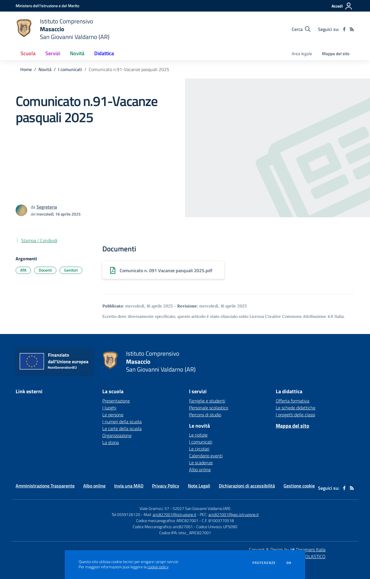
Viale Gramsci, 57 (154, 508)
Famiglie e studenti (207, 400)
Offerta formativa (292, 400)
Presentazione (116, 400)
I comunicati (70, 69)
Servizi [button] (52, 53)
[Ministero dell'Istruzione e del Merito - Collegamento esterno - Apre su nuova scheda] (47, 6)
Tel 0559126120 (126, 514)
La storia (110, 442)
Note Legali (199, 485)
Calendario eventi (206, 455)
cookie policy (157, 567)
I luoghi (109, 407)
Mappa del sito (335, 53)
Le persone (112, 414)
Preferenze (264, 563)
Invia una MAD (128, 485)
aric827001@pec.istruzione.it (233, 514)
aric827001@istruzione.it (174, 514)
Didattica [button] (104, 53)
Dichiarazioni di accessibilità (247, 485)
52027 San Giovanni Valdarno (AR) (201, 508)
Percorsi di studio (205, 414)
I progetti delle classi (295, 414)
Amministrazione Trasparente (45, 485)
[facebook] (344, 29)
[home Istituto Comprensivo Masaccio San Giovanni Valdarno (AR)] (63, 29)
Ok (289, 563)
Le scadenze (201, 462)
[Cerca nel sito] (301, 29)
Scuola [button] (28, 53)
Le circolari (199, 448)
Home (26, 69)
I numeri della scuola (122, 421)
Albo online (200, 469)
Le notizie (198, 434)
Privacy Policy (165, 485)
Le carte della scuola (122, 428)
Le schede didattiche (295, 407)
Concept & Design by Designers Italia (287, 549)
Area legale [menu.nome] (302, 53)
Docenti (45, 270)
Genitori (71, 270)
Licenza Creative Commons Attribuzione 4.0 (291, 316)
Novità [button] (77, 53)
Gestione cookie (299, 485)
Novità (44, 69)
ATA (23, 270)
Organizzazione (117, 435)
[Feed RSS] (351, 29)
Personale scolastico (208, 407)
